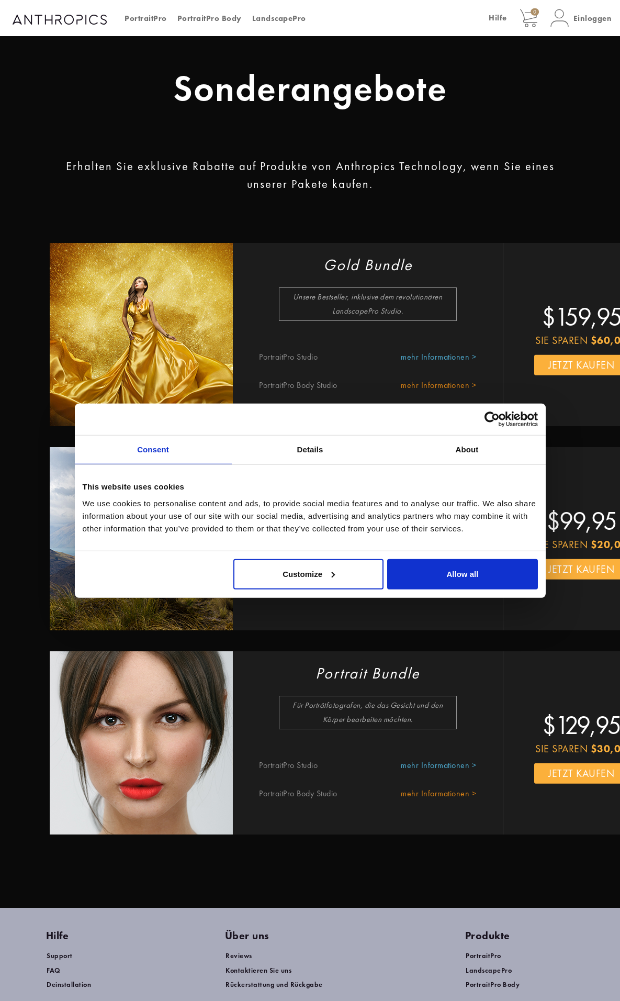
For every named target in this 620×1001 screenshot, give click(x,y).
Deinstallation (69, 984)
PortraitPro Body (209, 18)
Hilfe (498, 18)
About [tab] (467, 449)
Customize (309, 573)
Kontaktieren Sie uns (258, 970)
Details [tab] (310, 449)
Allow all (463, 573)
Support (60, 955)
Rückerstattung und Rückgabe (274, 984)
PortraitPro (146, 18)
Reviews (239, 955)
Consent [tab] (153, 449)
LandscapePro (279, 18)
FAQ (54, 970)
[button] (581, 18)
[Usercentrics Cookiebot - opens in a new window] (492, 419)
